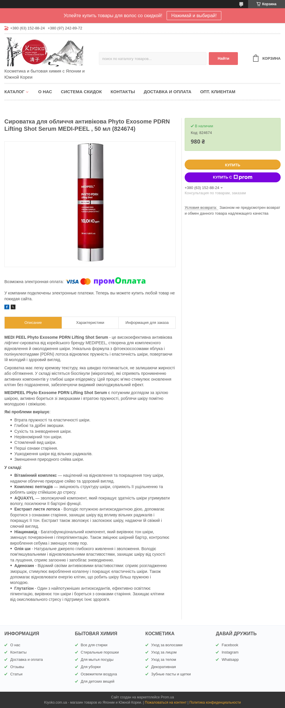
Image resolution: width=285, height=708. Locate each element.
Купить (232, 165)
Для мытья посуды (97, 659)
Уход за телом (163, 659)
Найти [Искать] (223, 58)
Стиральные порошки (100, 652)
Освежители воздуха (99, 674)
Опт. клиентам (217, 91)
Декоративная (163, 667)
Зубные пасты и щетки (171, 674)
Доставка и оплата (167, 91)
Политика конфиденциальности (215, 702)
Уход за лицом (164, 652)
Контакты (123, 91)
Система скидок (81, 91)
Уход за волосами (167, 645)
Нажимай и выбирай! (194, 15)
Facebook (230, 645)
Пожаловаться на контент (165, 702)
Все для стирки (94, 645)
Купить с (232, 177)
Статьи (16, 674)
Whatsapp (230, 659)
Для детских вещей (98, 681)
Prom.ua (167, 697)
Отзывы (17, 667)
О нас (45, 91)
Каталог (14, 91)
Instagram (230, 652)
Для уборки (91, 667)
